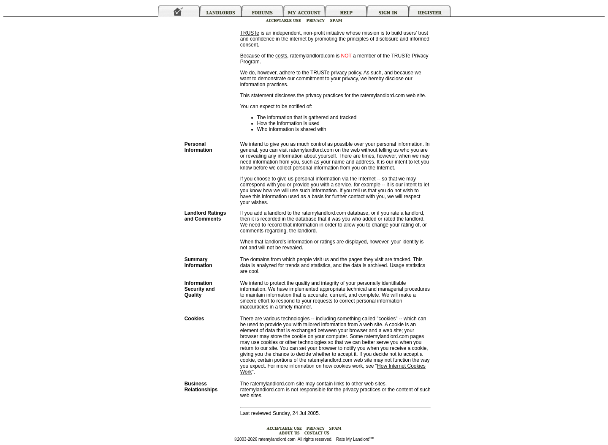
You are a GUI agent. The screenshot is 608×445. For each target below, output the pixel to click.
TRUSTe (249, 33)
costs (281, 56)
